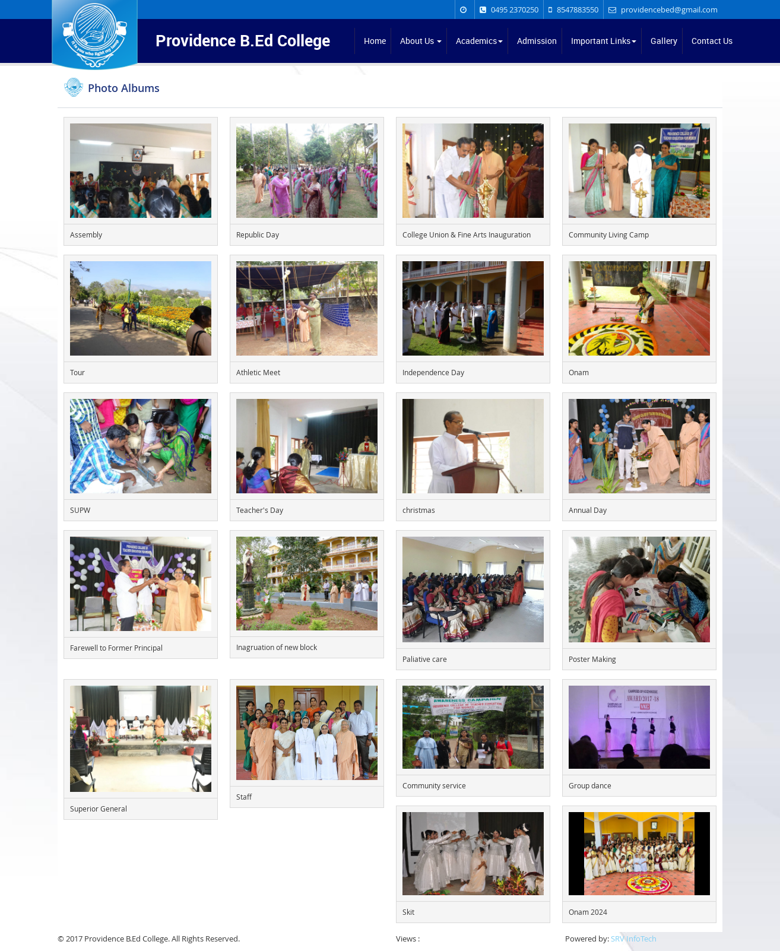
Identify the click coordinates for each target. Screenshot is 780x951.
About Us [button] (421, 40)
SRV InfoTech (634, 938)
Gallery (664, 40)
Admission (537, 40)
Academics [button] (479, 40)
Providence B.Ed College (243, 39)
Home (375, 40)
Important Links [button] (603, 40)
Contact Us (712, 40)
